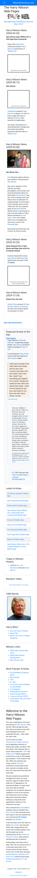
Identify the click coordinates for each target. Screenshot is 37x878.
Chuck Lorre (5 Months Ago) (16, 525)
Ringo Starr (24, 258)
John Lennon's (12, 358)
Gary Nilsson (11, 182)
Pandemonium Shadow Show (16, 742)
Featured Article (15, 22)
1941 (12, 680)
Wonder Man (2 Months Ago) (17, 506)
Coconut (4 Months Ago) (15, 520)
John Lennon (14, 825)
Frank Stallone (11, 338)
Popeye (24, 817)
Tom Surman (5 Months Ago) (17, 530)
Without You (12, 51)
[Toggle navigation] (4, 3)
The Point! (10, 812)
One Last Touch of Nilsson (19, 631)
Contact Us (18, 872)
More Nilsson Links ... (17, 660)
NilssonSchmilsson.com (23, 3)
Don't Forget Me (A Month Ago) (18, 501)
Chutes (17, 118)
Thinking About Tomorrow (18, 692)
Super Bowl (20, 44)
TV (29, 808)
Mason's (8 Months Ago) (15, 539)
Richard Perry (12, 304)
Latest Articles (27, 22)
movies (22, 808)
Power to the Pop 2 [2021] (19, 696)
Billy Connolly (14, 677)
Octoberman (11, 111)
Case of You (24, 354)
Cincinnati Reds (12, 224)
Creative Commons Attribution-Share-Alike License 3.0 (20, 460)
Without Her (11, 754)
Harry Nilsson (21, 195)
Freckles (20, 763)
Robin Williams (17, 819)
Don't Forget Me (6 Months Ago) (18, 534)
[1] (16, 399)
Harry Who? (18, 24)
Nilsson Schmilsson (21, 306)
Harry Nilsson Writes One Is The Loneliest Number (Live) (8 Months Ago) (18, 546)
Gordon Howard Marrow (18, 694)
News (7, 22)
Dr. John (12, 682)
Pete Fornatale (17, 475)
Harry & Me (14, 633)
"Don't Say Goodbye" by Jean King (18, 585)
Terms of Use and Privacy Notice (18, 875)
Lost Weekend (15, 689)
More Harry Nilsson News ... (13, 323)
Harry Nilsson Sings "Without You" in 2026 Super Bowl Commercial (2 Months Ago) (17, 512)
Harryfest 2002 (19, 209)
